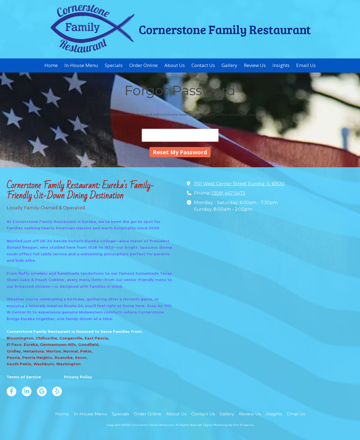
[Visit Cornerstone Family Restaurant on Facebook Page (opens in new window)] (11, 391)
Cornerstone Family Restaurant (225, 29)
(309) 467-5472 (228, 193)
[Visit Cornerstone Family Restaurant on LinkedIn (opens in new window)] (26, 391)
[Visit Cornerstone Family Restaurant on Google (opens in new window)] (42, 391)
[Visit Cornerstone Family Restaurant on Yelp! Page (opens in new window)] (57, 391)
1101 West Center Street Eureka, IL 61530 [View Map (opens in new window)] (239, 183)
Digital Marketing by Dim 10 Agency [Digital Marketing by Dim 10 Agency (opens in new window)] (228, 425)
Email (180, 125)
